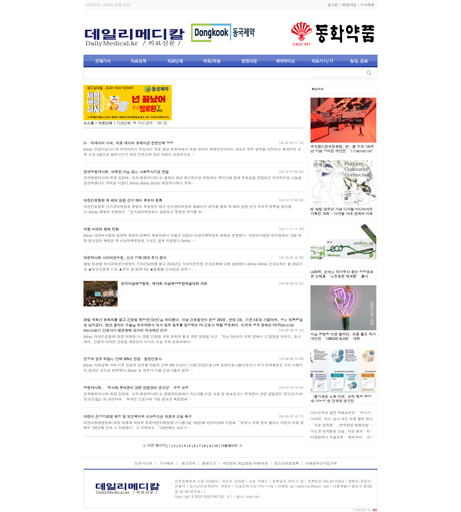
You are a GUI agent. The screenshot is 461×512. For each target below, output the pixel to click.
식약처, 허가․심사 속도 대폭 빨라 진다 (341, 418)
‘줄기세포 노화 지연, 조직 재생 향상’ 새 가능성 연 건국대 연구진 (342, 398)
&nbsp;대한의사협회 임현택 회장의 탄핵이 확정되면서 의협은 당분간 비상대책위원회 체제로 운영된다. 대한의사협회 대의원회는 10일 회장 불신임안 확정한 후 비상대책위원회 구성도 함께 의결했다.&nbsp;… (192, 238)
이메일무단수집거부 (321, 463)
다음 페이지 (229, 445)
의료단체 (105, 122)
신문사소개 (143, 463)
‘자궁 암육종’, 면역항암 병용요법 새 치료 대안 (350, 424)
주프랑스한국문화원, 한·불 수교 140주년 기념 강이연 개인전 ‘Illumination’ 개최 (342, 151)
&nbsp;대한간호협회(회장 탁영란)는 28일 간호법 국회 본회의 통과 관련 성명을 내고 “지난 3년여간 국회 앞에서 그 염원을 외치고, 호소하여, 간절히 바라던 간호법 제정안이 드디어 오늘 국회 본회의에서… (192, 339)
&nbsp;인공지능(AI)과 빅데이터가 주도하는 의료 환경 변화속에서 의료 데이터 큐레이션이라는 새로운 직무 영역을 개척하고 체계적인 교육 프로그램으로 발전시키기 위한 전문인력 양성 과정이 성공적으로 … (192, 151)
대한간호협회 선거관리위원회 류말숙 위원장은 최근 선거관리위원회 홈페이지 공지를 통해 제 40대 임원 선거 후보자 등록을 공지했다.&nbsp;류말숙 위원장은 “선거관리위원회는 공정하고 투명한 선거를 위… (187, 209)
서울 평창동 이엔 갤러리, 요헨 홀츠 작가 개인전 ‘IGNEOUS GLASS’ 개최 (343, 336)
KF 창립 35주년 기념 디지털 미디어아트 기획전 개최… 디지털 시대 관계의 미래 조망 (341, 213)
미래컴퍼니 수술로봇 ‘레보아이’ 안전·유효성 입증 (353, 436)
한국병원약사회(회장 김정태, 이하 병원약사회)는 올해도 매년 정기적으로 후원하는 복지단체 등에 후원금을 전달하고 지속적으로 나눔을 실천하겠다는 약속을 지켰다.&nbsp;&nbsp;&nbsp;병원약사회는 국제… (192, 180)
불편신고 (209, 463)
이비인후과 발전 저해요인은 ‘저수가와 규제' (347, 412)
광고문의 (188, 463)
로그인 (333, 4)
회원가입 (349, 4)
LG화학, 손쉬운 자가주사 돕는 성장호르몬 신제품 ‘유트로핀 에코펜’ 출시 (341, 273)
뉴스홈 (88, 122)
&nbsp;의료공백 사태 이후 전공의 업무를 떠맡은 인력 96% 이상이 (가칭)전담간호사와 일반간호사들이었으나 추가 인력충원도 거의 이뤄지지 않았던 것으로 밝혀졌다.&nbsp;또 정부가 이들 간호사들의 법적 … (193, 367)
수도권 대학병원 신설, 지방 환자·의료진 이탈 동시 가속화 (357, 430)
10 (216, 446)
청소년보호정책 (286, 463)
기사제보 (367, 4)
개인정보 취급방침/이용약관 (245, 463)
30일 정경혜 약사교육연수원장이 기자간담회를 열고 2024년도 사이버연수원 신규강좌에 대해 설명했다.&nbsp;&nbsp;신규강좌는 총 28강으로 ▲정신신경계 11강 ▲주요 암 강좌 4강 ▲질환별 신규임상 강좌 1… (193, 266)
